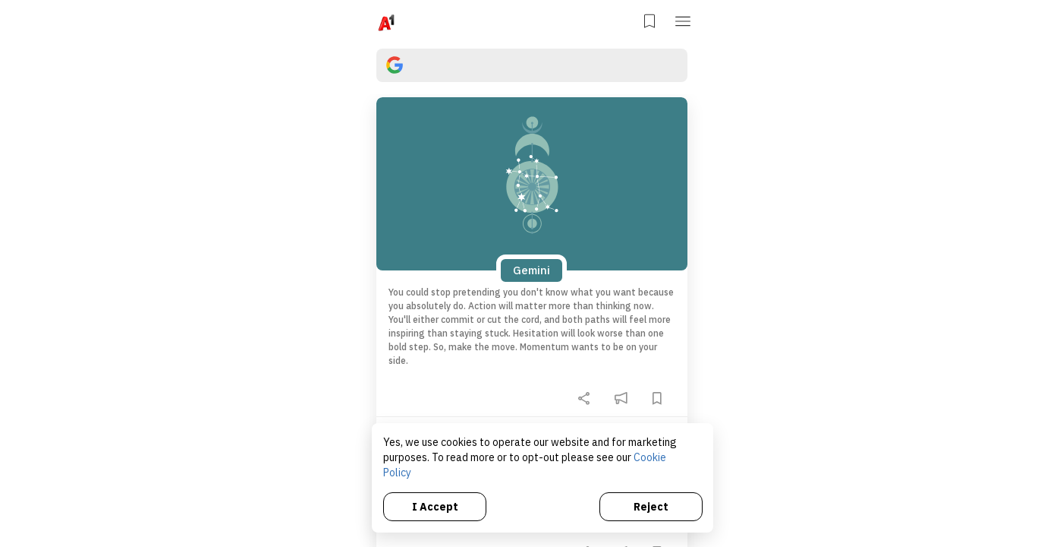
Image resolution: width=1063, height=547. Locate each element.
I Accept (437, 505)
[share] (584, 398)
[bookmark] (657, 398)
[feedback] (620, 398)
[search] (531, 65)
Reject (651, 505)
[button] (684, 20)
